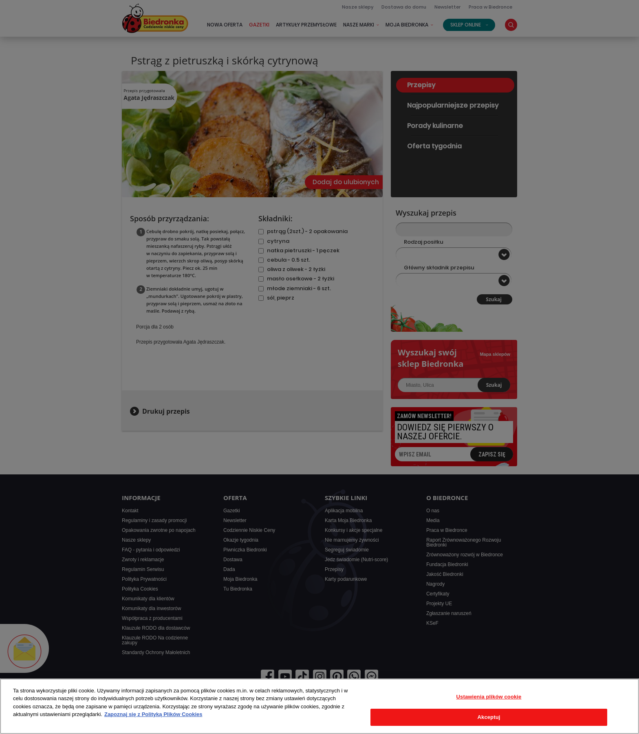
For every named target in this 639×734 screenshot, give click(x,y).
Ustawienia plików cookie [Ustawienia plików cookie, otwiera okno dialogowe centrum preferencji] (489, 697)
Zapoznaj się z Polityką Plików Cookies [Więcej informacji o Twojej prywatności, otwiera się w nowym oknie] (153, 714)
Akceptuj (489, 717)
